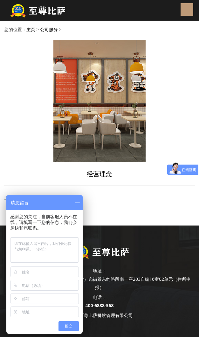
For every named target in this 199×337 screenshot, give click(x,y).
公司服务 (49, 29)
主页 (30, 29)
